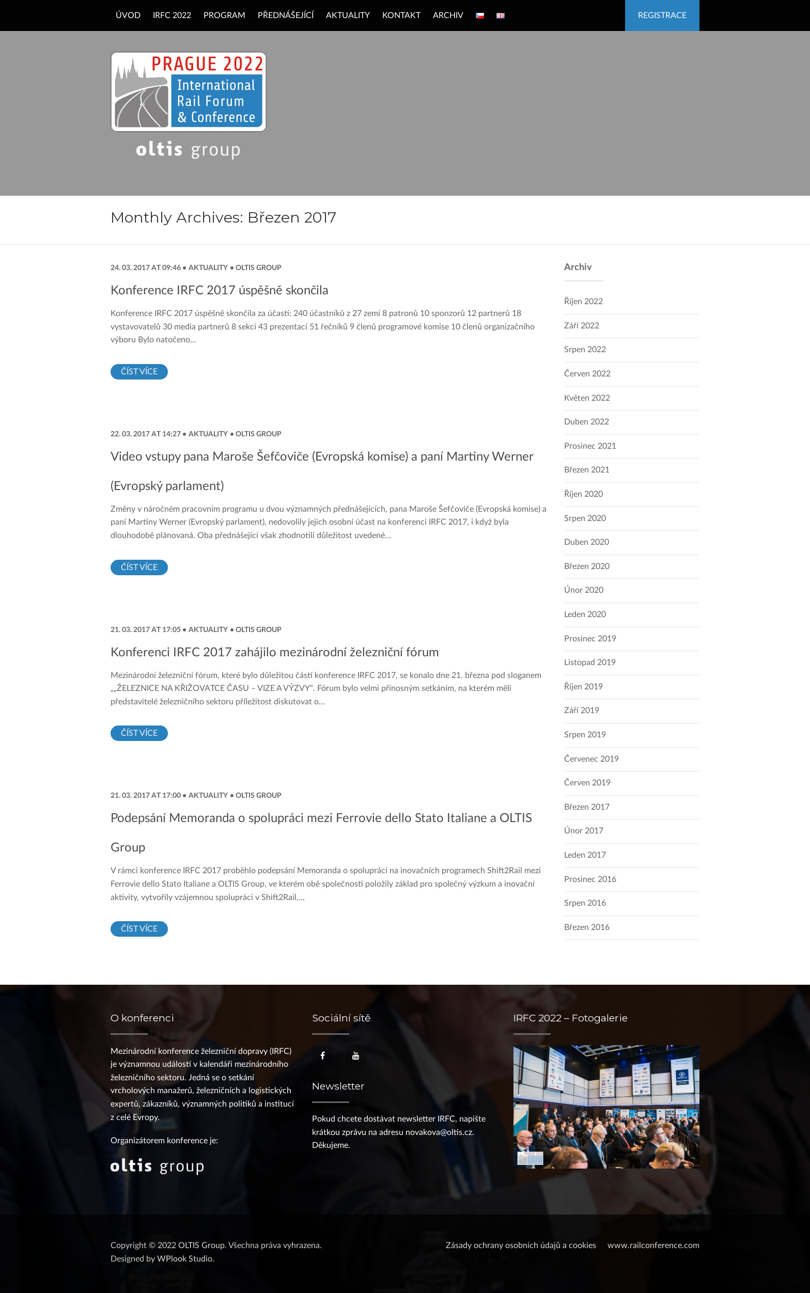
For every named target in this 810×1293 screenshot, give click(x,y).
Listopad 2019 (590, 662)
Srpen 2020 (585, 518)
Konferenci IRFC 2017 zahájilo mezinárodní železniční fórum (275, 652)
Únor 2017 (583, 831)
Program (224, 15)
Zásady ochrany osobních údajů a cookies (521, 1245)
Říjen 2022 (583, 301)
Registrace (662, 15)
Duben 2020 (586, 542)
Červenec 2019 (591, 759)
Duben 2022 (586, 422)
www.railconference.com (653, 1245)
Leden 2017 (585, 855)
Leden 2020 (585, 614)
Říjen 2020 (583, 494)
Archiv (448, 15)
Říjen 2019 (583, 687)
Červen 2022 (587, 374)
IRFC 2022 (172, 15)
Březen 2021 (587, 470)
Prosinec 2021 (590, 446)
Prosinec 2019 (590, 639)
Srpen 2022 (585, 349)
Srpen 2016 (585, 903)
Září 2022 (581, 326)
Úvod (128, 15)
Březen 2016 (587, 927)
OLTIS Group (258, 268)
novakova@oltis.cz (439, 1132)
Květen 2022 (587, 398)
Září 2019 (581, 710)
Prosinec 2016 (590, 879)
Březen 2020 (587, 566)
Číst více (139, 372)
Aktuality (348, 15)
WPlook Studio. (185, 1259)
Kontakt (401, 15)
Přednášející (286, 15)
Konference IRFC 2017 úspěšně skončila (220, 291)
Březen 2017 (587, 807)
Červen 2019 (587, 783)
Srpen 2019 (585, 735)
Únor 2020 (583, 590)
